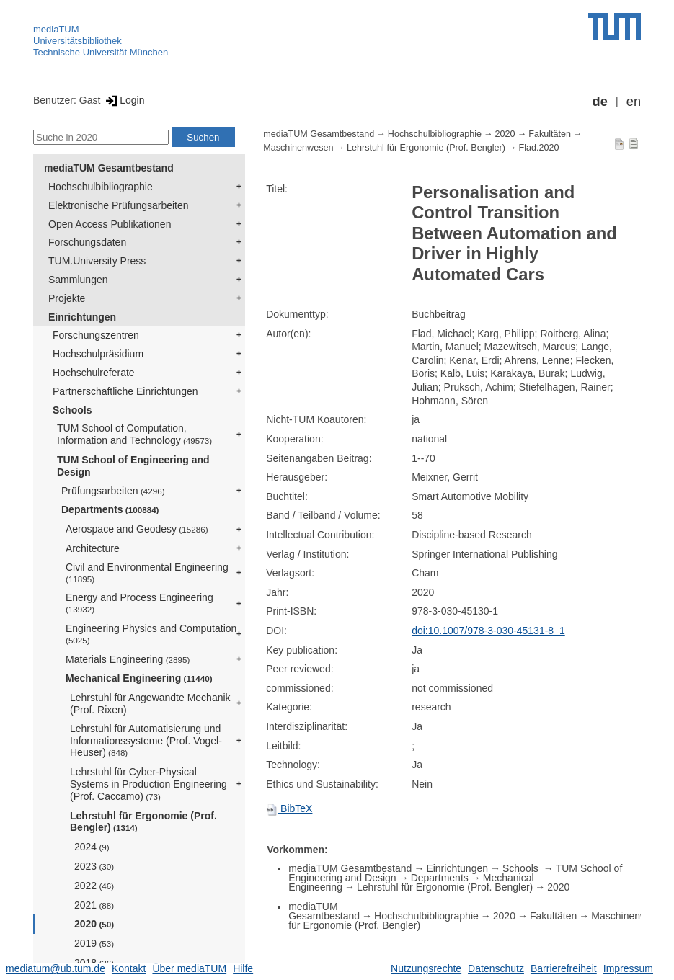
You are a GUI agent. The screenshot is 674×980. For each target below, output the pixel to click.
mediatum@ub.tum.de (55, 968)
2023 (94, 866)
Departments (110, 509)
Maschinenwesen (298, 148)
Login (123, 100)
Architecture (93, 548)
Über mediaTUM (189, 968)
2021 (94, 905)
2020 (94, 924)
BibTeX (289, 808)
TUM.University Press (97, 261)
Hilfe (243, 968)
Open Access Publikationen (109, 224)
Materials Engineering (128, 659)
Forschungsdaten (87, 242)
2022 (94, 885)
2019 (94, 943)
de (600, 101)
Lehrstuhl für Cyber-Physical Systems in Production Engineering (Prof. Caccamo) (148, 784)
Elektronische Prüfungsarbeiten (118, 205)
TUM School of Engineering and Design (133, 466)
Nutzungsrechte (426, 968)
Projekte (66, 298)
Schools (72, 410)
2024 (92, 846)
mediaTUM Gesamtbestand (109, 168)
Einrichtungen (82, 317)
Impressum (628, 968)
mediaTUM (56, 29)
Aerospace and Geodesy (137, 529)
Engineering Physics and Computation (151, 634)
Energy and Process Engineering (139, 603)
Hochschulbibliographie (100, 186)
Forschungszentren (96, 335)
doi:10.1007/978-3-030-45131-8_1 (488, 630)
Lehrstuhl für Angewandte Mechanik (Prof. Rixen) (150, 704)
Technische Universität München (100, 52)
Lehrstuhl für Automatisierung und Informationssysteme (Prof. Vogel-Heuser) (146, 741)
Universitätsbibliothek (77, 40)
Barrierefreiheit (564, 968)
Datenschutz (496, 968)
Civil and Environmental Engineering (147, 572)
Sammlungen (78, 279)
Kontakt (129, 968)
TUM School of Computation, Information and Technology (134, 434)
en (633, 101)
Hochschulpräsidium (98, 354)
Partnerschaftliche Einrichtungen (125, 391)
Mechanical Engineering (139, 678)
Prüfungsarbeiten (113, 490)
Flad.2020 (538, 148)
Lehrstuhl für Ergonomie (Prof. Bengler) (143, 822)
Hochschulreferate (94, 372)
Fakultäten (549, 134)
